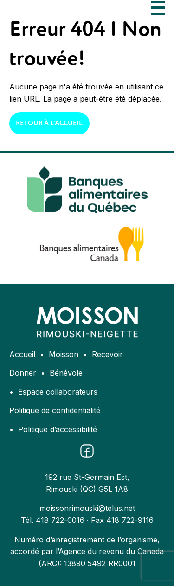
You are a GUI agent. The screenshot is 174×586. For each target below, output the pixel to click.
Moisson (63, 354)
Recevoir (107, 354)
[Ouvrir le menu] (158, 8)
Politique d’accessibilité (57, 429)
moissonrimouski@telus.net (87, 508)
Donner (22, 372)
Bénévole (66, 372)
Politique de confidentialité (54, 410)
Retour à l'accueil (49, 123)
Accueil (22, 354)
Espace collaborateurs (57, 391)
